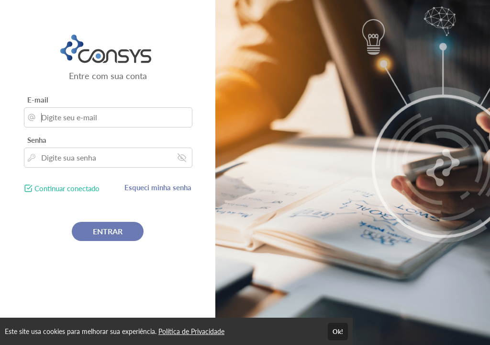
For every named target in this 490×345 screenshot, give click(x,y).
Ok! (338, 331)
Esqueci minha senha (157, 187)
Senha (36, 140)
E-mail (37, 99)
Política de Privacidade (191, 331)
